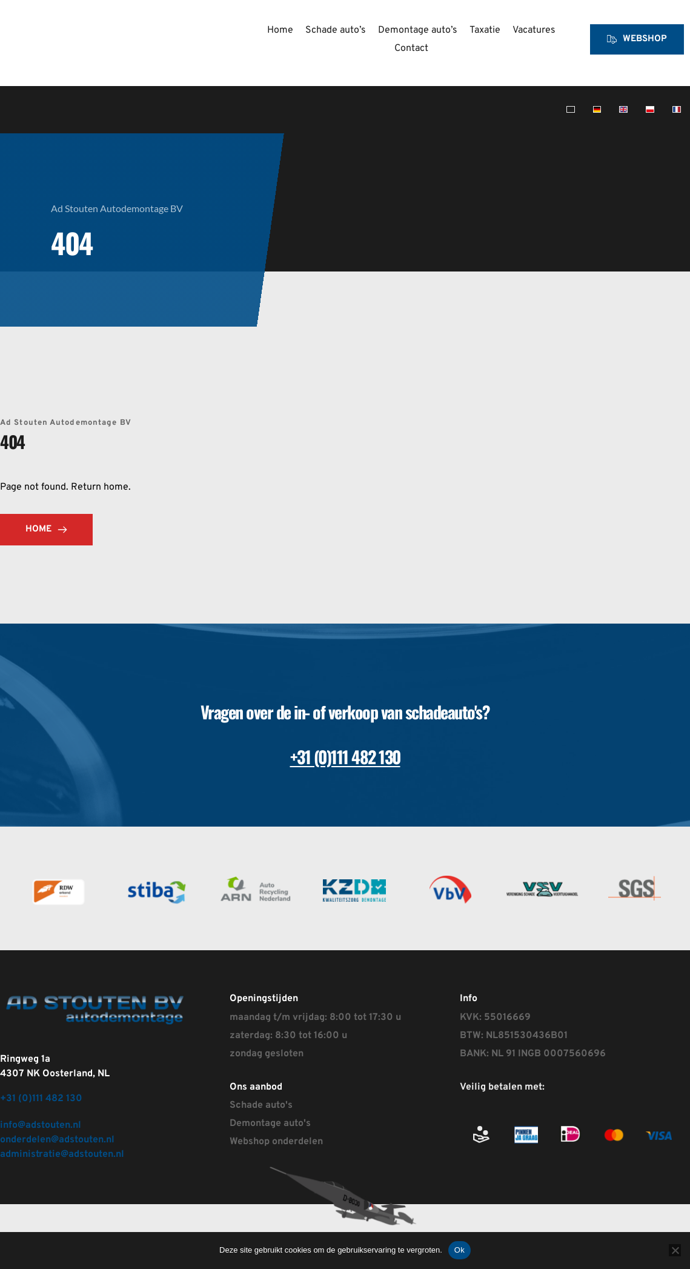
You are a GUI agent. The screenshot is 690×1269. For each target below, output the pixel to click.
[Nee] (675, 1250)
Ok (459, 1249)
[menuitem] (280, 30)
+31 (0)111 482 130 (41, 1099)
